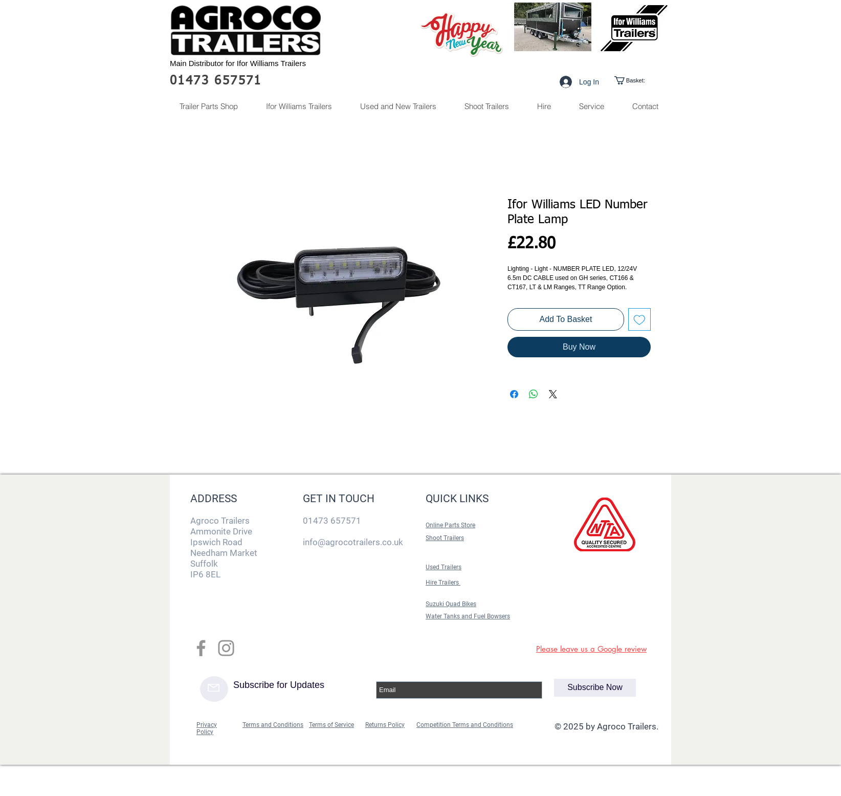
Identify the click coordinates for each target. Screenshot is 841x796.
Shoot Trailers (445, 538)
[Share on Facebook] (514, 394)
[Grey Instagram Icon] (226, 648)
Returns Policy (385, 724)
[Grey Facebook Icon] (201, 648)
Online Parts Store (450, 525)
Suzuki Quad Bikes (451, 604)
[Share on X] (553, 394)
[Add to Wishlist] (639, 319)
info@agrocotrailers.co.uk (353, 542)
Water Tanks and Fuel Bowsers (468, 616)
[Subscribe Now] (595, 688)
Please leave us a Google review (591, 649)
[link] (638, 80)
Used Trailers (443, 567)
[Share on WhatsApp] (533, 394)
